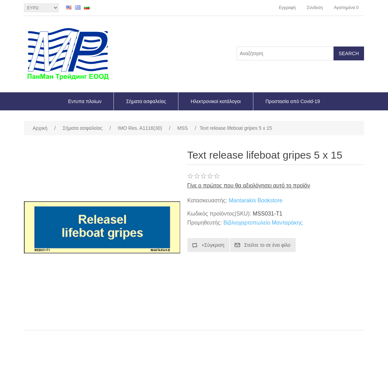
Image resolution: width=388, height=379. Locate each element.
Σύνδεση (315, 7)
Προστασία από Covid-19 (292, 101)
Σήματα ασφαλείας (146, 101)
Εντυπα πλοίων (84, 101)
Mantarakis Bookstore (255, 200)
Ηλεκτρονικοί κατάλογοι (216, 101)
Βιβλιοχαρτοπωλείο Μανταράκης (263, 223)
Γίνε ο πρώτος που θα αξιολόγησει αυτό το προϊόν (248, 185)
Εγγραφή (287, 7)
